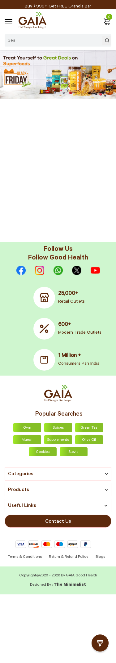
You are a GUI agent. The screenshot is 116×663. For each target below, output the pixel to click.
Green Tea (88, 428)
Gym (27, 428)
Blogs (100, 557)
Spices (58, 428)
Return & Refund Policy (68, 557)
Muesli (27, 440)
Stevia (73, 452)
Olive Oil (89, 440)
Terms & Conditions (25, 557)
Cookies (42, 452)
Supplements (58, 440)
